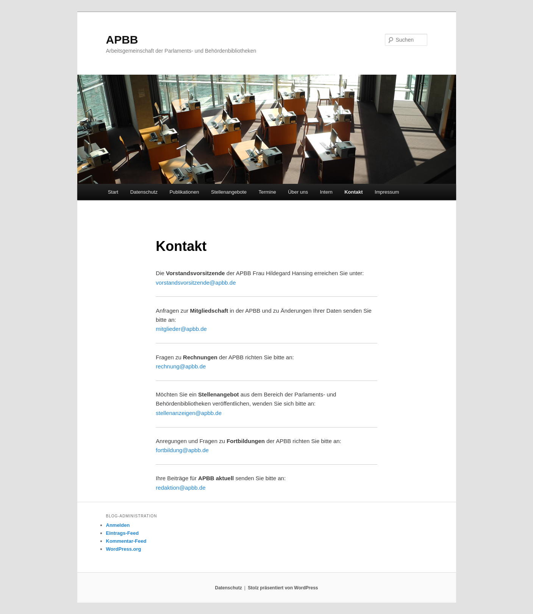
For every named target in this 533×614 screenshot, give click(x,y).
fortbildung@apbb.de (182, 450)
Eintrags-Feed (122, 533)
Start (113, 192)
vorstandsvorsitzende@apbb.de (196, 282)
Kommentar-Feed (126, 541)
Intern (326, 192)
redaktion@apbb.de (180, 487)
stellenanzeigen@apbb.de (189, 413)
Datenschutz (144, 192)
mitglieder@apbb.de (181, 329)
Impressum (387, 192)
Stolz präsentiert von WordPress (283, 588)
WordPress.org (123, 549)
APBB (122, 39)
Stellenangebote (229, 192)
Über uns (298, 192)
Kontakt (353, 192)
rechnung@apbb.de (181, 366)
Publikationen (184, 192)
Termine (267, 192)
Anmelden (118, 525)
